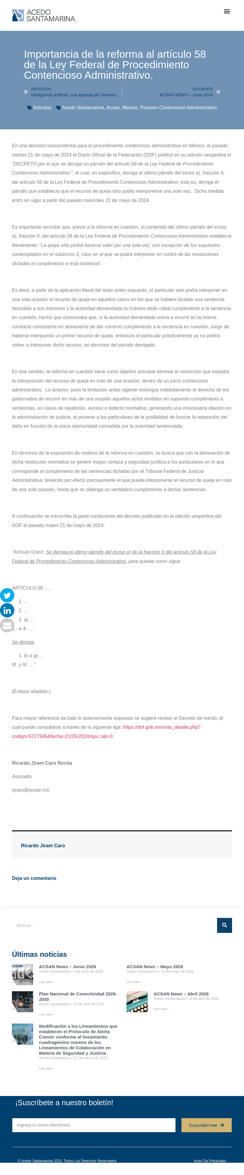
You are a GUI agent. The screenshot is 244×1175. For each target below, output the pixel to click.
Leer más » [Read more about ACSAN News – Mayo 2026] (133, 982)
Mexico (130, 107)
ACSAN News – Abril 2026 (181, 993)
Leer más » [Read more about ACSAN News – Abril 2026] (161, 1009)
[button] (227, 11)
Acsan (113, 107)
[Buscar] (224, 925)
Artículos (42, 107)
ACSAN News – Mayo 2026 (154, 966)
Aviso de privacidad (210, 1161)
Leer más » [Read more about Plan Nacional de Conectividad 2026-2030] (46, 1014)
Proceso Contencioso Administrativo (178, 107)
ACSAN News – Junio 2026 (67, 966)
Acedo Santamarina (83, 107)
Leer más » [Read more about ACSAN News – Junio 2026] (46, 982)
